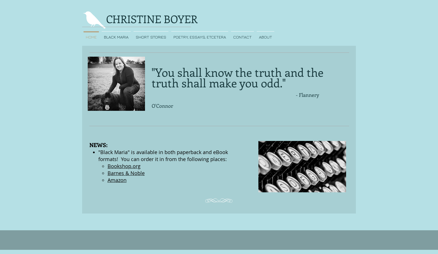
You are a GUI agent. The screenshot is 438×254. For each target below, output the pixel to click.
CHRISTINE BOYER (151, 19)
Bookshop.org (124, 166)
